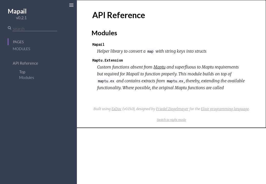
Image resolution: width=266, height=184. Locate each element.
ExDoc (116, 109)
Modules (21, 49)
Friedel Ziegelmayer (172, 109)
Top (22, 72)
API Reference (25, 63)
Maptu (160, 67)
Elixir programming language (225, 109)
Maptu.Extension (107, 60)
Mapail (98, 44)
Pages (18, 42)
